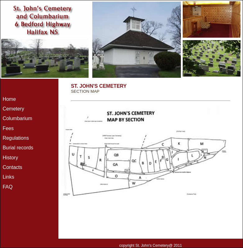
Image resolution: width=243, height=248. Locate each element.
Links (8, 177)
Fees (8, 128)
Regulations (15, 138)
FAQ (7, 187)
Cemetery (13, 108)
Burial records (17, 147)
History (10, 157)
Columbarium (17, 118)
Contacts (12, 167)
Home (9, 99)
